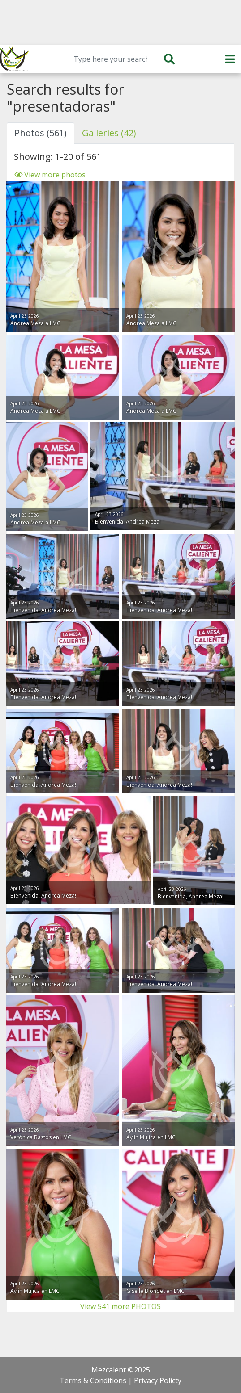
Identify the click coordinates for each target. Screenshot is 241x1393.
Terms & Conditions (93, 1380)
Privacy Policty (157, 1380)
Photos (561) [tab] (40, 133)
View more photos (50, 175)
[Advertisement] (120, 22)
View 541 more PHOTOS (120, 1306)
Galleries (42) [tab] (109, 133)
